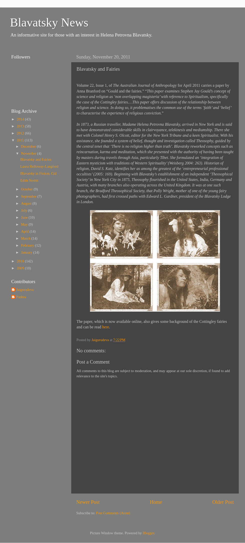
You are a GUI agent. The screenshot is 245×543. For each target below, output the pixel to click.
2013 (21, 126)
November (29, 153)
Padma (21, 297)
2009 (21, 268)
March (26, 238)
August (26, 203)
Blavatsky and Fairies (36, 159)
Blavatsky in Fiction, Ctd (38, 173)
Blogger (148, 533)
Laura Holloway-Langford (39, 166)
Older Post (223, 502)
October (27, 189)
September (29, 196)
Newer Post (88, 502)
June (25, 217)
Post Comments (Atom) (113, 513)
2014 (21, 119)
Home (156, 502)
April (25, 231)
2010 (21, 261)
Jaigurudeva (25, 290)
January (27, 252)
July (24, 210)
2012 (21, 133)
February (28, 245)
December (29, 146)
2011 (21, 140)
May (25, 224)
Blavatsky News (49, 22)
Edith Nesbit (29, 180)
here (105, 327)
